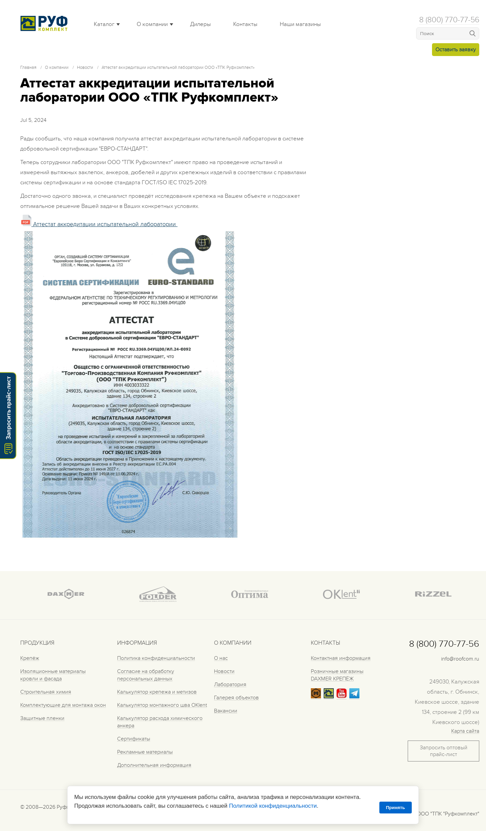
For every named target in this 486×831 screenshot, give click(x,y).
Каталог (104, 24)
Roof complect (45, 23)
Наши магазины (300, 24)
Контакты (245, 24)
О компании (152, 24)
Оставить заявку (455, 49)
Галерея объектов (236, 697)
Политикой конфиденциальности (273, 806)
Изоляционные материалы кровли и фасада (53, 675)
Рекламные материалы (145, 752)
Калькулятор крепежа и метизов (157, 692)
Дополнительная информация (154, 765)
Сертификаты (133, 738)
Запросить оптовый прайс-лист (443, 751)
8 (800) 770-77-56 (449, 20)
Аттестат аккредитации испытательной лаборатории (99, 224)
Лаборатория (230, 684)
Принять (395, 807)
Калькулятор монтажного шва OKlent (162, 705)
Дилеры (200, 24)
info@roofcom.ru (460, 658)
